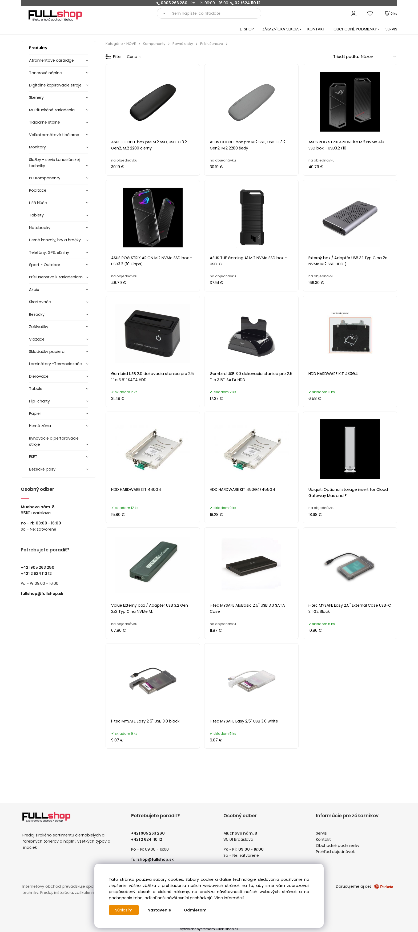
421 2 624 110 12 (37, 573)
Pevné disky (182, 43)
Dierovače (39, 376)
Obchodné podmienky (337, 845)
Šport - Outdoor (44, 264)
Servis (321, 833)
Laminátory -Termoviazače (55, 363)
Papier (35, 413)
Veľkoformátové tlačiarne (54, 134)
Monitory (37, 147)
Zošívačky (38, 326)
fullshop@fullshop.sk (42, 593)
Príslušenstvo (211, 43)
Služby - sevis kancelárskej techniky (54, 162)
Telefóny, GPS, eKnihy (49, 252)
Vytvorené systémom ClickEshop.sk (209, 929)
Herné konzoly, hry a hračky (55, 240)
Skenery (36, 97)
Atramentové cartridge (51, 60)
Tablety (36, 215)
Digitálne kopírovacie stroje (55, 85)
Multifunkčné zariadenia (52, 110)
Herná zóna (40, 425)
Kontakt (323, 839)
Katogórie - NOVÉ (121, 43)
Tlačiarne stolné (44, 122)
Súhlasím (124, 910)
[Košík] (390, 13)
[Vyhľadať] (163, 13)
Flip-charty (39, 401)
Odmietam (195, 910)
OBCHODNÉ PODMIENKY (355, 29)
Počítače (37, 190)
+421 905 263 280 (37, 567)
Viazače (37, 339)
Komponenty (154, 43)
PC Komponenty (44, 178)
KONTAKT (316, 29)
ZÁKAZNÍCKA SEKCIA (280, 29)
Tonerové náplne (45, 73)
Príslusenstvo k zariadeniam (56, 277)
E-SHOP (247, 29)
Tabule (35, 388)
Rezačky (37, 314)
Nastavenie (159, 910)
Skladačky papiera (47, 351)
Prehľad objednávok (335, 851)
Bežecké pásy (42, 469)
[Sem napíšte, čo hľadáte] (215, 13)
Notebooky (39, 227)
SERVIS (391, 29)
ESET (33, 456)
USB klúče (38, 203)
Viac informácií (229, 898)
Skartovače (40, 302)
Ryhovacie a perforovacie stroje (54, 441)
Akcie (34, 289)
